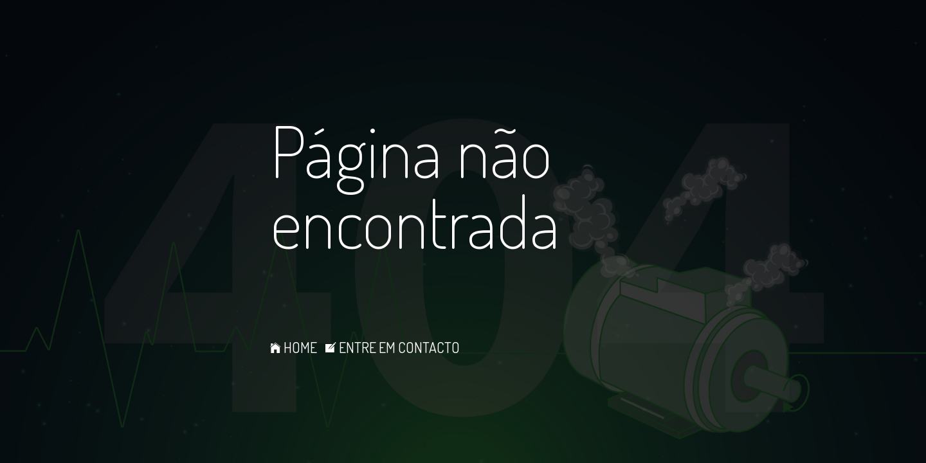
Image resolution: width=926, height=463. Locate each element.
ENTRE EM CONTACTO (392, 347)
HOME (293, 347)
